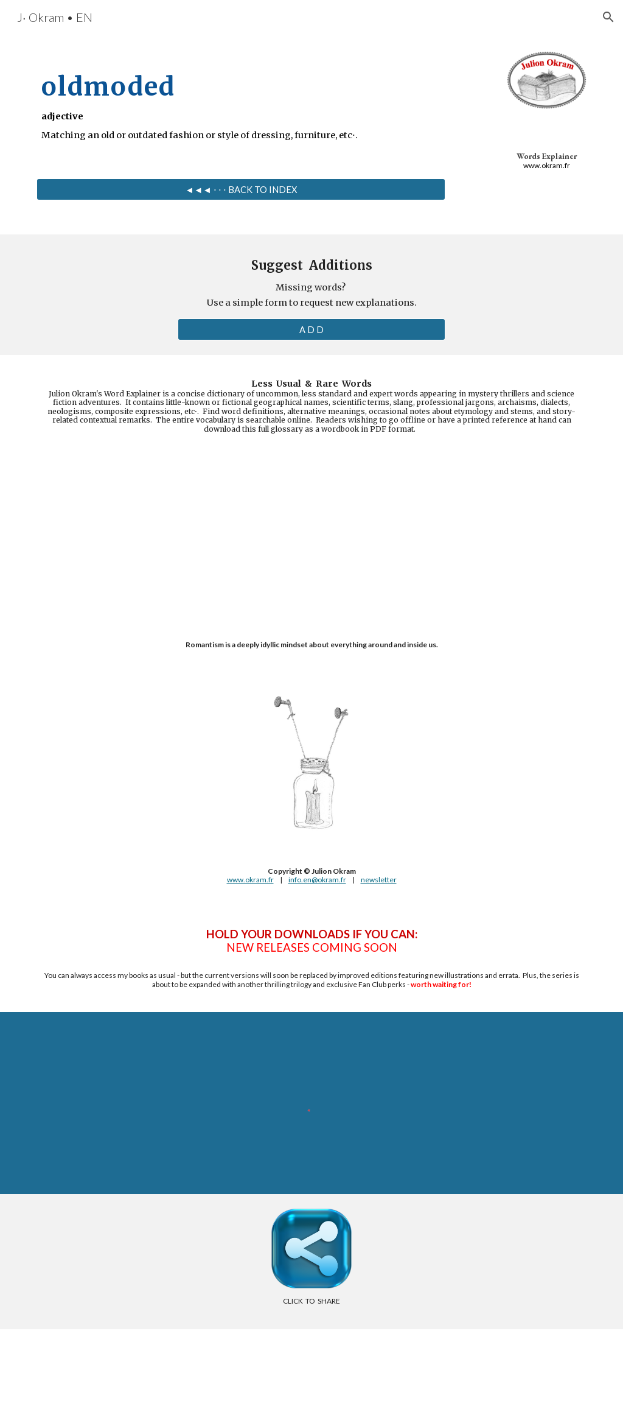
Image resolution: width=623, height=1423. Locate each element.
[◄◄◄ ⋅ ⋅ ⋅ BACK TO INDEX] (241, 189)
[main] (241, 100)
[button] (608, 17)
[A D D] (311, 329)
